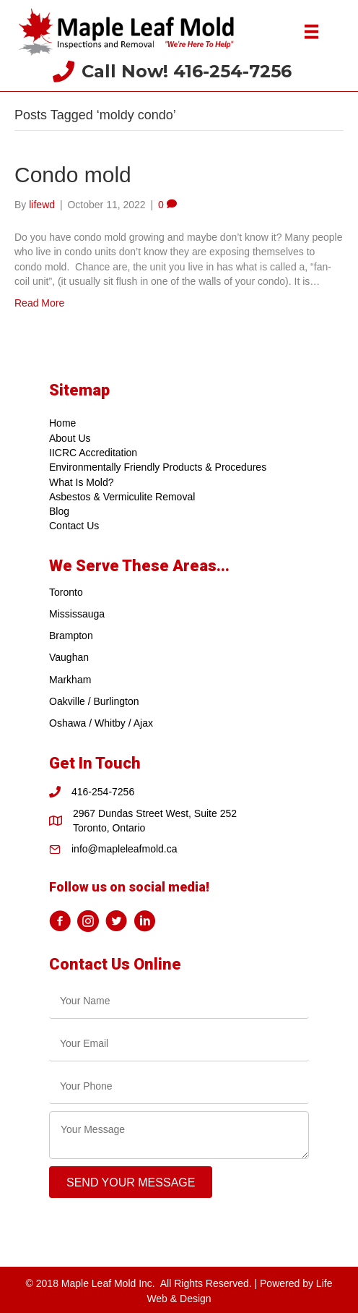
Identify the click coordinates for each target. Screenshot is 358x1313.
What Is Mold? (81, 482)
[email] (179, 1043)
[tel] (179, 1086)
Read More (39, 303)
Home (62, 423)
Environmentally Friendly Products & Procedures (157, 467)
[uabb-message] (179, 1135)
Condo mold (72, 175)
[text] (179, 1001)
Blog (59, 511)
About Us (70, 438)
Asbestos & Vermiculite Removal (122, 496)
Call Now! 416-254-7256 (187, 71)
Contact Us (74, 525)
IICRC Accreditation (93, 452)
